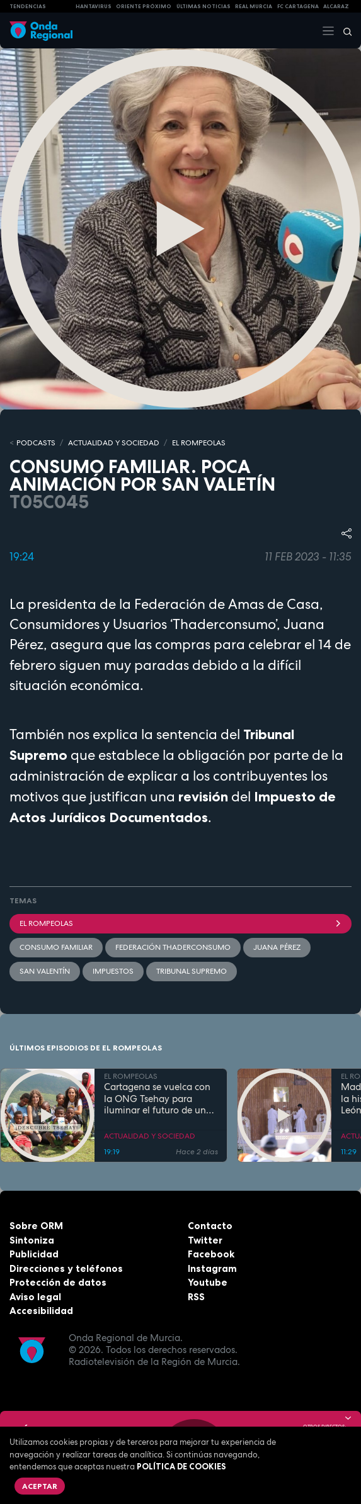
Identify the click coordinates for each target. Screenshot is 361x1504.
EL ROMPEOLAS (199, 443)
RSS (196, 1297)
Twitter (205, 1240)
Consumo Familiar (56, 947)
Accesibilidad (41, 1311)
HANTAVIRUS (94, 6)
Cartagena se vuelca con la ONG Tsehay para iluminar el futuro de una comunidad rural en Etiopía (158, 1099)
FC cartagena (298, 6)
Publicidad (34, 1254)
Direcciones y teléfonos (66, 1268)
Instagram (212, 1268)
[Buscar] (343, 31)
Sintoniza (31, 1240)
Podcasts (35, 443)
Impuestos (113, 971)
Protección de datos (57, 1282)
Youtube (207, 1282)
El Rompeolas (180, 923)
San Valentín (45, 971)
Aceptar (39, 1486)
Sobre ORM (36, 1226)
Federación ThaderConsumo (173, 947)
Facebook (211, 1254)
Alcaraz (336, 6)
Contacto (210, 1226)
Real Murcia (253, 6)
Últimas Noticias (203, 6)
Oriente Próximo (143, 6)
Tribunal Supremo (191, 971)
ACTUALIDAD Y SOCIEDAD (113, 443)
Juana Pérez (277, 947)
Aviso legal (35, 1297)
